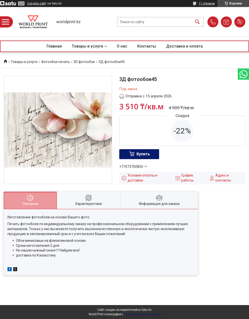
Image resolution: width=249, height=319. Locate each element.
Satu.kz (146, 310)
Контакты (146, 46)
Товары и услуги (87, 46)
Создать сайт (36, 3)
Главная (54, 46)
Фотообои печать (55, 62)
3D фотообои (84, 62)
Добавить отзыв (239, 21)
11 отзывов (207, 3)
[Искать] (197, 21)
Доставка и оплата (184, 46)
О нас (122, 46)
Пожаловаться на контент (142, 314)
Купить (143, 154)
